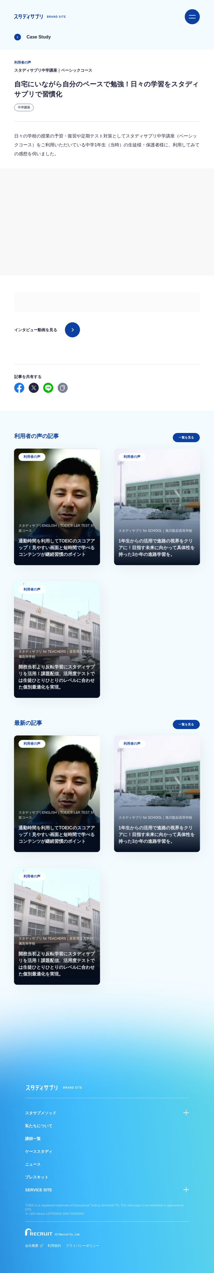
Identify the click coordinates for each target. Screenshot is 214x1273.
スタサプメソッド (40, 1113)
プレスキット (36, 1177)
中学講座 (24, 107)
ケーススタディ (38, 1151)
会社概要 (34, 1246)
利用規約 (54, 1246)
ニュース (33, 1164)
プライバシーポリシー (82, 1246)
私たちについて (38, 1126)
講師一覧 (33, 1138)
